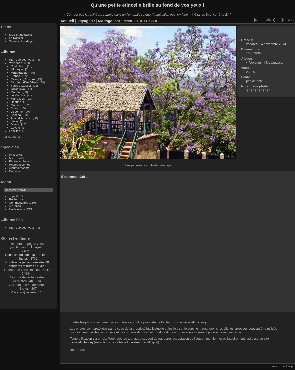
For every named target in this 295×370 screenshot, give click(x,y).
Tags (12, 196)
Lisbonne (17, 111)
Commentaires (18, 202)
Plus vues (15, 154)
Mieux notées (18, 158)
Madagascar (19, 72)
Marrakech (18, 98)
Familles (14, 130)
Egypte (15, 127)
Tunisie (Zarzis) (21, 85)
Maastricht (17, 105)
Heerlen (16, 101)
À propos (15, 205)
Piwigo (290, 366)
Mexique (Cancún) (23, 79)
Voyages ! (15, 62)
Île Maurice (18, 95)
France (15, 75)
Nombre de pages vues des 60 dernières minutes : (27, 264)
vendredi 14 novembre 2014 (266, 44)
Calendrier (16, 171)
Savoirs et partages (21, 41)
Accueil (67, 21)
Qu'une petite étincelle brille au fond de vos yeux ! (147, 5)
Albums (8, 52)
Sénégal (16, 114)
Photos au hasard (20, 161)
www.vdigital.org (194, 322)
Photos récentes (19, 164)
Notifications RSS (20, 209)
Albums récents (19, 167)
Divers (15, 124)
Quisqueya (18, 88)
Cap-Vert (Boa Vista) (24, 82)
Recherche (16, 199)
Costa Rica (18, 66)
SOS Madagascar (20, 34)
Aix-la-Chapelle (21, 118)
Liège (14, 121)
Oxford (15, 108)
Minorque (17, 69)
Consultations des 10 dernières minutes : (27, 256)
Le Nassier (16, 37)
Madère (16, 92)
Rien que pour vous (22, 59)
